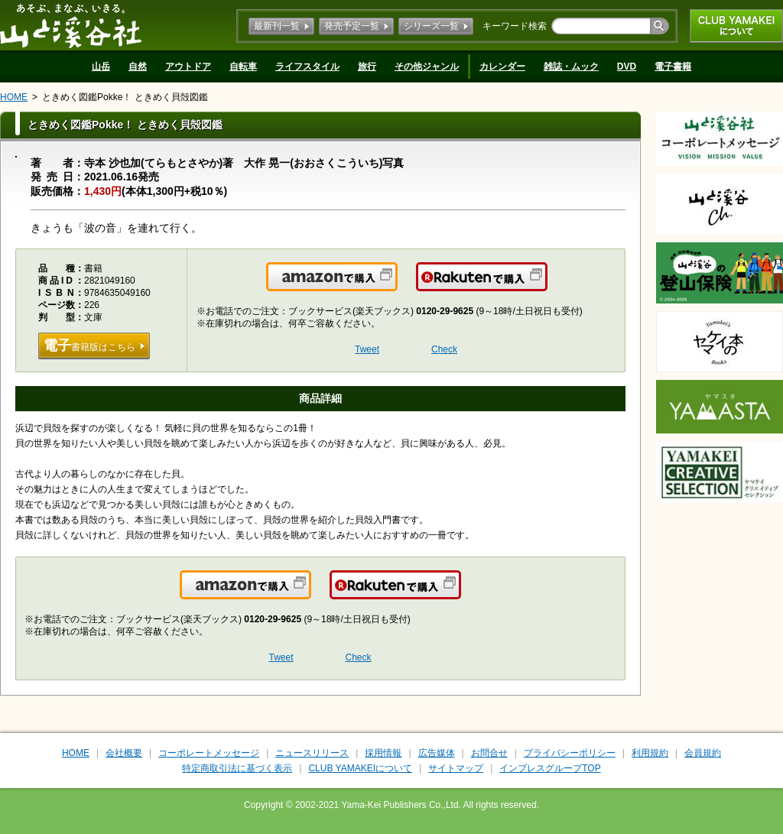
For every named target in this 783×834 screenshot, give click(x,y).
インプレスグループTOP (549, 768)
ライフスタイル (307, 66)
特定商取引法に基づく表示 (237, 768)
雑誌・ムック (571, 66)
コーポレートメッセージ (208, 753)
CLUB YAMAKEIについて (736, 26)
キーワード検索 (514, 26)
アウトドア (188, 66)
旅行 (367, 66)
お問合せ (489, 753)
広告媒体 (436, 753)
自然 (137, 66)
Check (444, 349)
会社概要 (124, 753)
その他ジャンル (427, 66)
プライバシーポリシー (570, 753)
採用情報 (383, 753)
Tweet (367, 349)
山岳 (101, 66)
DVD (626, 66)
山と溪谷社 (70, 25)
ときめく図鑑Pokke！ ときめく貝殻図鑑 (125, 97)
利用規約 (650, 753)
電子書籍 (673, 66)
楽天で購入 (546, 286)
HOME (14, 97)
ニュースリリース (312, 753)
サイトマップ (455, 768)
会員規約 (702, 753)
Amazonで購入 (396, 286)
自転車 (243, 66)
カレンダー (502, 66)
